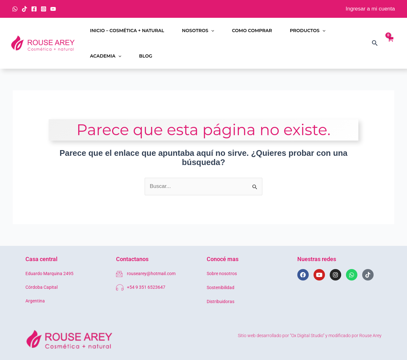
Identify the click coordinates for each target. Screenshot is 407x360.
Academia (105, 56)
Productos (308, 30)
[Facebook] (34, 9)
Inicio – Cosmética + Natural (127, 30)
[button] (211, 30)
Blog (145, 56)
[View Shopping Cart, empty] (390, 43)
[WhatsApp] (15, 9)
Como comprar (252, 30)
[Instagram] (43, 9)
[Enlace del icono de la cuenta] (370, 9)
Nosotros (198, 30)
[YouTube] (53, 9)
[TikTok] (24, 9)
